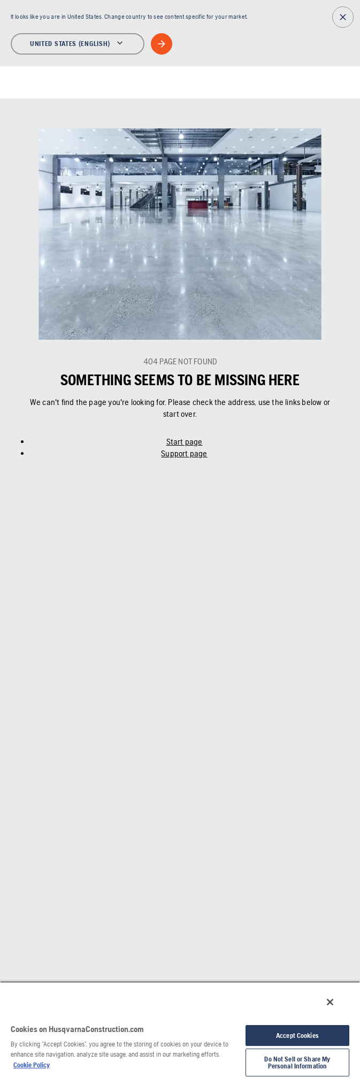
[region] (180, 1033)
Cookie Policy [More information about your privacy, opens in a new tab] (31, 1065)
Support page (184, 453)
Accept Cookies (297, 1035)
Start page (184, 442)
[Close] (330, 1002)
